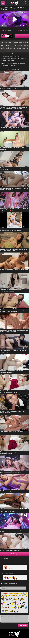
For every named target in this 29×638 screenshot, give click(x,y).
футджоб (7, 65)
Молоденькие (13, 56)
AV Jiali (14, 53)
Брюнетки (13, 58)
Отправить (23, 625)
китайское (14, 63)
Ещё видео (14, 554)
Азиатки (20, 56)
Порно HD (13, 60)
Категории (6, 56)
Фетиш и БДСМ (21, 58)
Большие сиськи (5, 60)
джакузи (13, 65)
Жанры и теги (6, 63)
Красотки (3, 58)
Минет (8, 58)
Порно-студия (7, 53)
